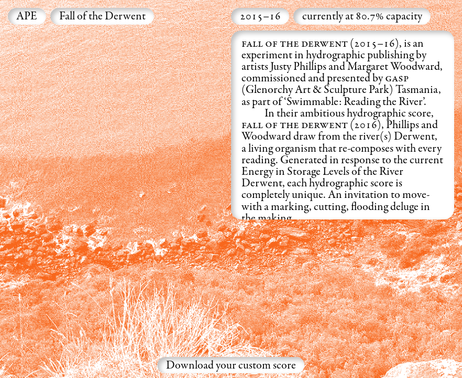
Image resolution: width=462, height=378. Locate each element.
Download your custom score (231, 366)
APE (26, 17)
